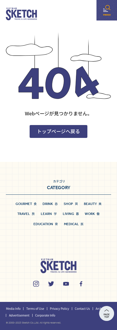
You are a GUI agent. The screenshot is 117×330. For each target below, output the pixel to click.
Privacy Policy (59, 308)
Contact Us (82, 308)
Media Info (13, 308)
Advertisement (19, 315)
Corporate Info (45, 315)
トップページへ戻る (58, 131)
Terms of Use (35, 308)
